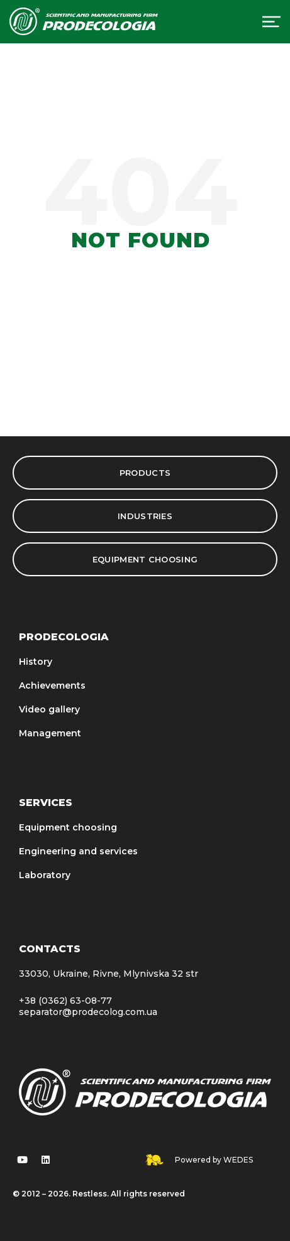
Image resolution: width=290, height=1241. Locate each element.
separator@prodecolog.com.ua (88, 1012)
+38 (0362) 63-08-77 (65, 1000)
